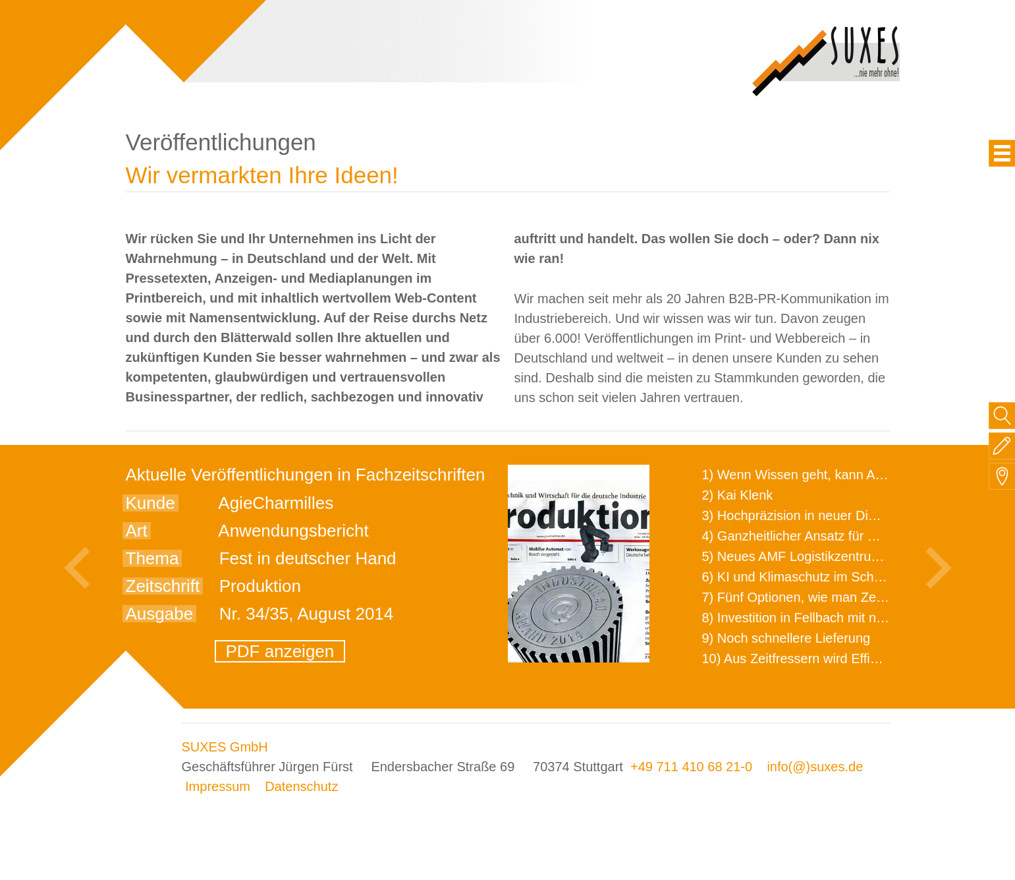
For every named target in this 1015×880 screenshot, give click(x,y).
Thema (152, 558)
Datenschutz (301, 786)
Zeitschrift (163, 586)
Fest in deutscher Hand (308, 558)
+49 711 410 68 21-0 (691, 766)
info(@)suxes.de (815, 766)
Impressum (217, 786)
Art (137, 530)
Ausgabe (160, 613)
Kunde (150, 503)
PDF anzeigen (280, 651)
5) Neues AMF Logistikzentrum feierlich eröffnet (840, 556)
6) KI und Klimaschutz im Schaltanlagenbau (829, 577)
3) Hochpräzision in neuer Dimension (810, 515)
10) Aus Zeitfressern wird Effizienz (801, 658)
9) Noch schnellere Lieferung (786, 638)
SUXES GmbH (225, 747)
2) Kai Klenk (737, 495)
